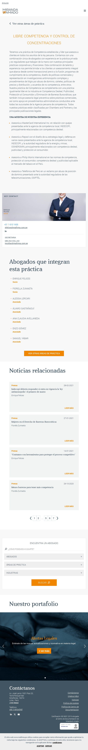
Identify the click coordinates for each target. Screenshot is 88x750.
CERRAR (48, 746)
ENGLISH (5, 3)
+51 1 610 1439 (11, 224)
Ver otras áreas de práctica (26, 23)
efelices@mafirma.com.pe (16, 228)
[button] (43, 677)
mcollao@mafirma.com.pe (16, 243)
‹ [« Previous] (31, 517)
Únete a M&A (73, 696)
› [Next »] (57, 517)
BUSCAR (44, 582)
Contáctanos (73, 692)
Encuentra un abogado (44, 543)
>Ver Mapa (13, 702)
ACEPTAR (40, 746)
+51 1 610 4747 (16, 709)
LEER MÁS (69, 408)
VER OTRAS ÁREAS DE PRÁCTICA (44, 353)
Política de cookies (71, 703)
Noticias (75, 699)
